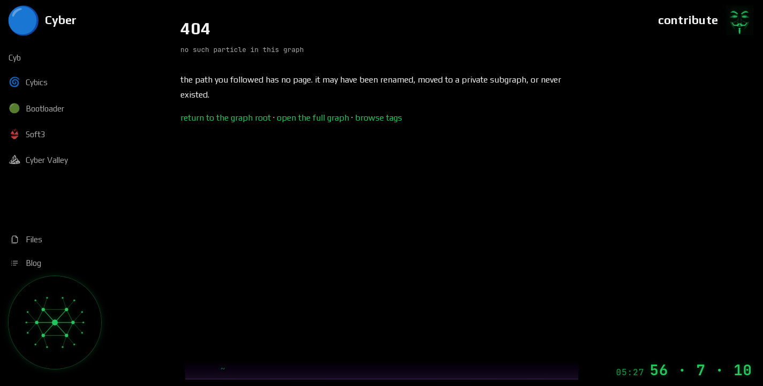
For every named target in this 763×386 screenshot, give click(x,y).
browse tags (378, 118)
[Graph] (55, 322)
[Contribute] (706, 20)
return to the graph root (225, 118)
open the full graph (313, 118)
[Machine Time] (684, 370)
